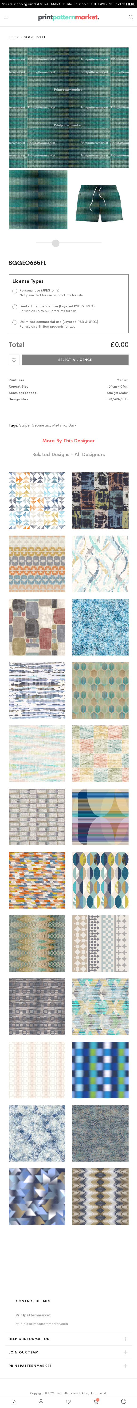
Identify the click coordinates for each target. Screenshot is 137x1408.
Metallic (59, 425)
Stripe (24, 425)
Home (13, 37)
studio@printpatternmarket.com (42, 1323)
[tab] (69, 445)
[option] (39, 199)
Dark (72, 425)
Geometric (41, 425)
